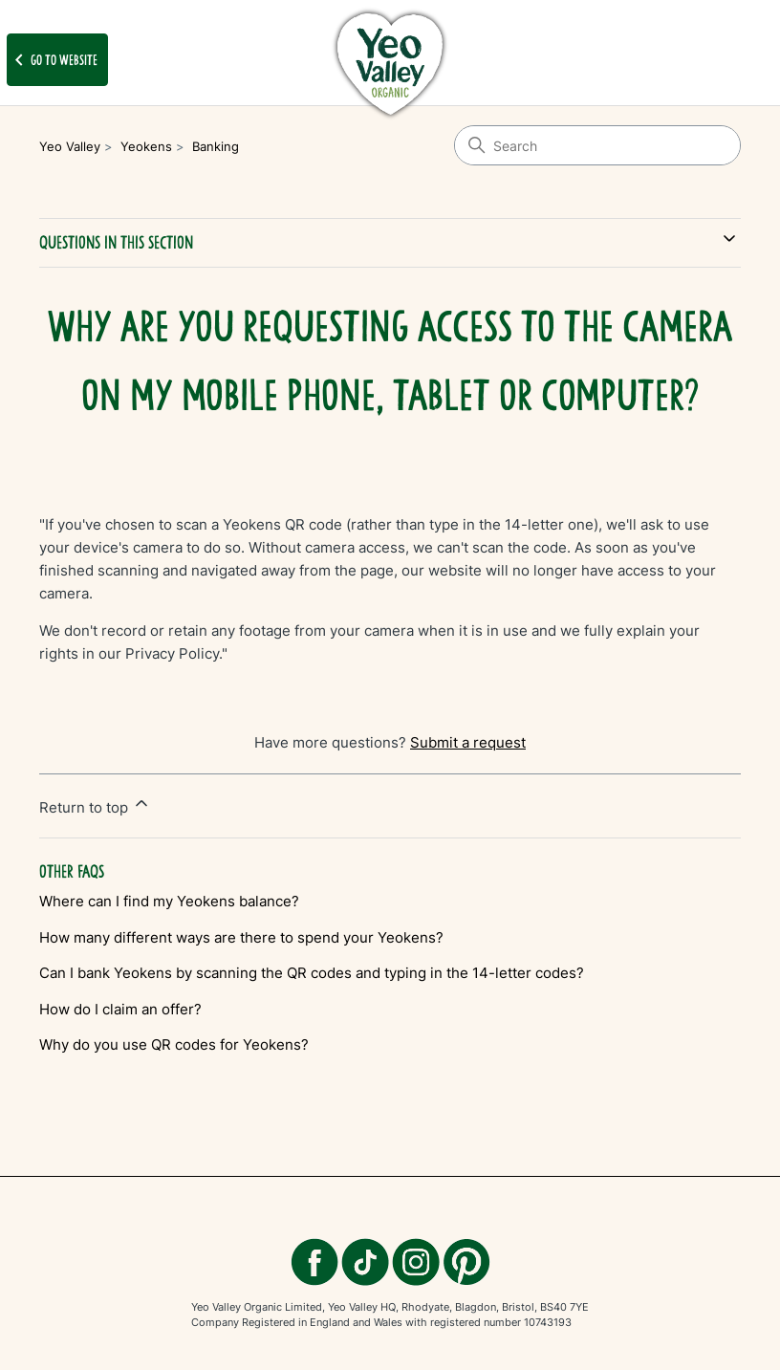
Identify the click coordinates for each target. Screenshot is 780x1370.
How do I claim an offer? (120, 1009)
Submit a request (468, 742)
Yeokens (146, 146)
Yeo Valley (69, 146)
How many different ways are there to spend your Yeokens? (241, 937)
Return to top (95, 805)
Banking (215, 146)
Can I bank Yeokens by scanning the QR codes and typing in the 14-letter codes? (311, 973)
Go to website (53, 60)
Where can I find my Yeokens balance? (169, 901)
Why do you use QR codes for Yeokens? (174, 1044)
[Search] (597, 145)
